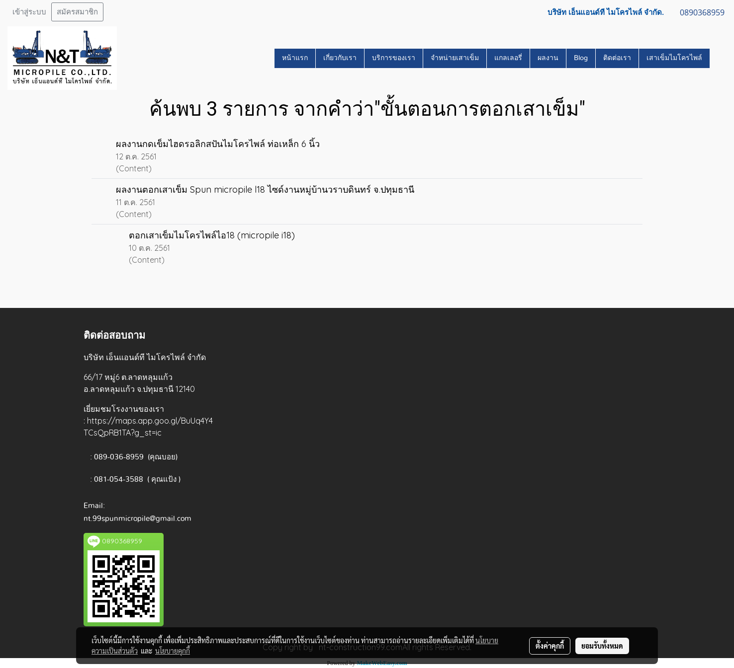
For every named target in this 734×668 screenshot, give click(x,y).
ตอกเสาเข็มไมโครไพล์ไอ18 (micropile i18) (212, 235)
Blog (581, 58)
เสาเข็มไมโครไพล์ (674, 58)
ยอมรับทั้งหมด (602, 645)
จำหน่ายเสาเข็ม (455, 58)
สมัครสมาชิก (77, 11)
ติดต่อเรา (617, 58)
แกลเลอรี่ (508, 58)
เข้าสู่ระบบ (29, 11)
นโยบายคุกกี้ (172, 650)
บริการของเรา (393, 58)
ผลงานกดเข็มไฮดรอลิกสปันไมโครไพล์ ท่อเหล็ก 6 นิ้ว (218, 143)
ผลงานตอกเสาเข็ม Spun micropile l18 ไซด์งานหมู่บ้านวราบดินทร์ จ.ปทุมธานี (265, 189)
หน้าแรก (295, 58)
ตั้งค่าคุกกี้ (550, 645)
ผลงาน (548, 58)
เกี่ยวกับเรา (340, 58)
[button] (719, 58)
